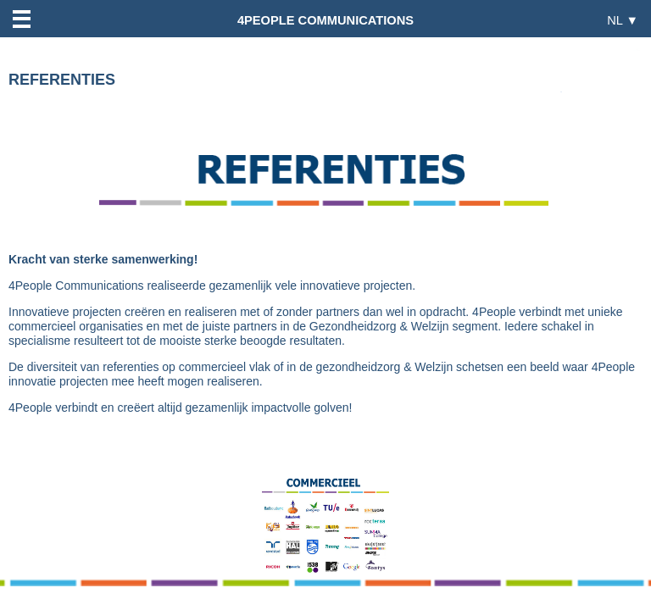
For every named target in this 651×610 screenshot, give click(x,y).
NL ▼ (622, 20)
